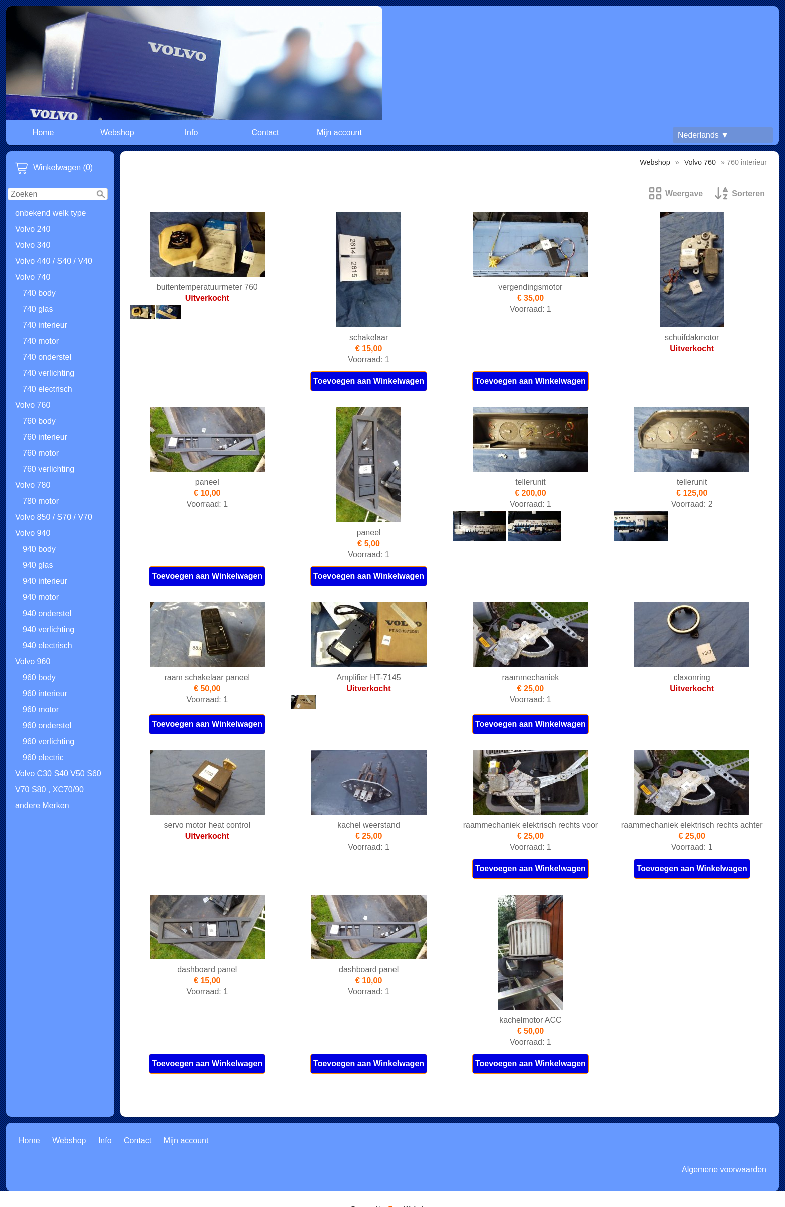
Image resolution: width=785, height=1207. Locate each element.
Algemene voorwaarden (724, 1169)
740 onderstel (47, 357)
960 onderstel (47, 725)
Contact (265, 132)
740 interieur (45, 325)
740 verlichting (48, 373)
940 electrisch (47, 645)
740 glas (38, 309)
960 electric (43, 757)
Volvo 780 (32, 485)
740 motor (41, 341)
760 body (39, 421)
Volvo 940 (32, 533)
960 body (39, 677)
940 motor (41, 597)
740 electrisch (47, 389)
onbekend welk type (50, 213)
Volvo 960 (32, 661)
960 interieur (45, 693)
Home (43, 132)
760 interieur (45, 437)
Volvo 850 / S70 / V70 (53, 517)
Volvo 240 (32, 229)
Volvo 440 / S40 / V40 (53, 261)
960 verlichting (48, 741)
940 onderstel (47, 613)
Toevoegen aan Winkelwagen (368, 381)
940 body (39, 549)
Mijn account (339, 132)
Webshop (117, 132)
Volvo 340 (32, 245)
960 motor (41, 709)
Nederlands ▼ (703, 135)
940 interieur (45, 581)
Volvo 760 (32, 405)
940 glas (38, 565)
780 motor (41, 501)
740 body (39, 293)
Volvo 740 (32, 277)
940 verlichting (48, 629)
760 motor (41, 453)
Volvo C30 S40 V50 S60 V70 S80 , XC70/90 (58, 781)
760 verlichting (48, 469)
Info (191, 132)
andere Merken (42, 805)
